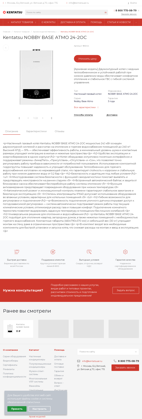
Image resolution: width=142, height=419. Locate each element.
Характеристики (36, 131)
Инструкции (60, 390)
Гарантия (59, 371)
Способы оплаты (83, 115)
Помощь (59, 350)
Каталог (34, 350)
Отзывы (59, 131)
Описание (11, 131)
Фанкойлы (34, 386)
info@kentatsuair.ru (79, 3)
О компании (10, 350)
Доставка (111, 115)
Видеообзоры (10, 360)
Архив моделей (37, 416)
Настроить (40, 408)
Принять (17, 408)
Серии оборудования (14, 356)
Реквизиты (8, 369)
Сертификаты (10, 365)
